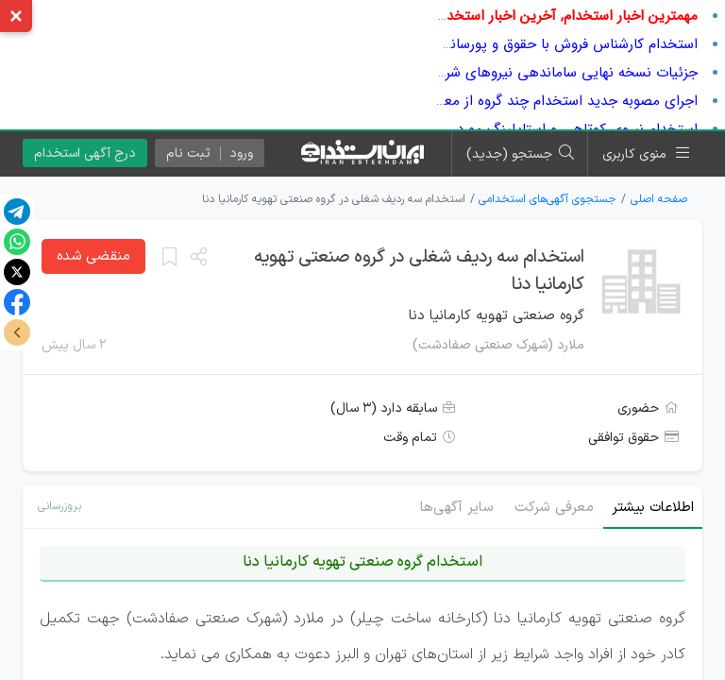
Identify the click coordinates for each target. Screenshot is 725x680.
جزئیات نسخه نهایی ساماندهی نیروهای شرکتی (560, 72)
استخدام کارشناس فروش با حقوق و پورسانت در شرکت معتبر (522, 44)
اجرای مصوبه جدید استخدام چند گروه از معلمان (558, 101)
